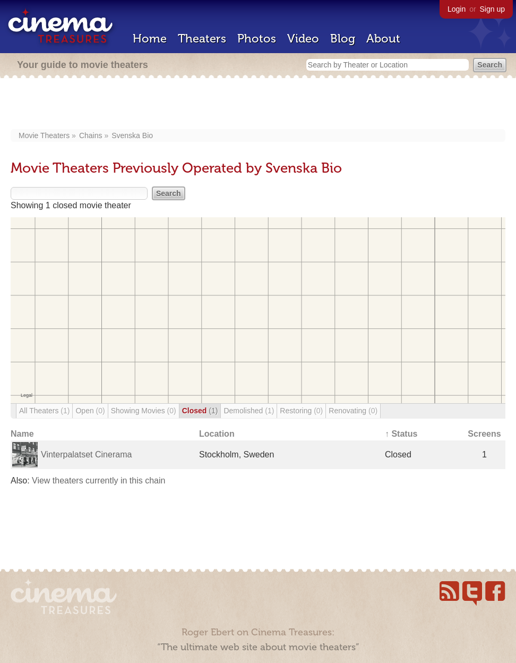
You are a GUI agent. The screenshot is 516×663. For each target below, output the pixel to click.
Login (457, 9)
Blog (342, 38)
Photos (256, 38)
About (383, 38)
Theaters (202, 38)
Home (150, 38)
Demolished (248, 410)
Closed (200, 410)
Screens (484, 433)
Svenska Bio (132, 135)
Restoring (301, 410)
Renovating (353, 410)
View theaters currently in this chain (98, 480)
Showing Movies (143, 410)
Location (217, 433)
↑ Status (401, 433)
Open (90, 410)
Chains (90, 135)
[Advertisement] (258, 104)
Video (303, 38)
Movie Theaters (44, 135)
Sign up (492, 9)
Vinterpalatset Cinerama (86, 454)
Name (22, 433)
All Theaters (44, 410)
